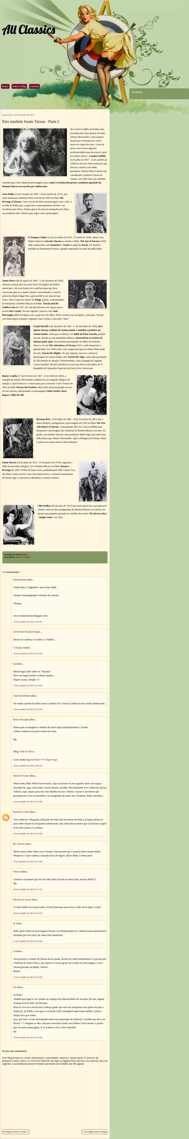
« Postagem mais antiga (95, 1131)
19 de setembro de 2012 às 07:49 (27, 653)
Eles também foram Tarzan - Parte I (30, 121)
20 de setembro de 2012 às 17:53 (27, 889)
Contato (34, 86)
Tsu (15, 987)
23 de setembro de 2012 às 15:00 (27, 1037)
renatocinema (20, 579)
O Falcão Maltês (21, 647)
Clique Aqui (51, 759)
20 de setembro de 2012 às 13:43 (27, 861)
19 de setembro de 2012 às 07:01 (27, 622)
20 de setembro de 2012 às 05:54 (27, 765)
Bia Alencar (19, 843)
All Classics (28, 29)
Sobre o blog (19, 86)
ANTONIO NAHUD (23, 631)
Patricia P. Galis (21, 811)
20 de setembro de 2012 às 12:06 (27, 833)
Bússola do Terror (22, 899)
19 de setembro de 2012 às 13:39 (27, 709)
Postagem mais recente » (15, 1131)
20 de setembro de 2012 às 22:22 (27, 913)
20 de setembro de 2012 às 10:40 (27, 801)
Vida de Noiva (26, 751)
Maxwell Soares (21, 775)
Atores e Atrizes (23, 557)
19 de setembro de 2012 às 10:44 (27, 685)
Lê (14, 951)
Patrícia (17, 871)
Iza (14, 663)
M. (14, 923)
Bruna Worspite (21, 719)
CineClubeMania (21, 695)
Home (5, 86)
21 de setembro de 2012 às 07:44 (27, 941)
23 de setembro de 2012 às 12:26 (27, 977)
